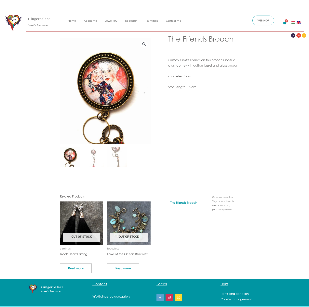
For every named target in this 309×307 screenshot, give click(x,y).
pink (214, 210)
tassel (220, 210)
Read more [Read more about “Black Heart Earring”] (76, 269)
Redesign (131, 20)
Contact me (173, 20)
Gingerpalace (39, 19)
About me (90, 20)
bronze (221, 201)
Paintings (151, 20)
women (228, 210)
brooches (228, 197)
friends (215, 205)
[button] (144, 44)
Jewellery (111, 20)
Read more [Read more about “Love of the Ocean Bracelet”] (123, 269)
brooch (230, 201)
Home (72, 20)
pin (227, 205)
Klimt (222, 205)
